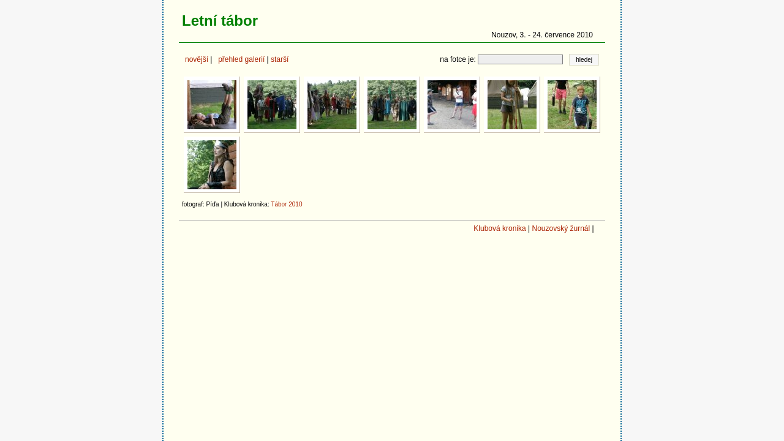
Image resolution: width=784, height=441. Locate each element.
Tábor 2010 (286, 204)
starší (279, 59)
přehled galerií (241, 59)
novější (196, 59)
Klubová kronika (499, 228)
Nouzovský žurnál (561, 228)
